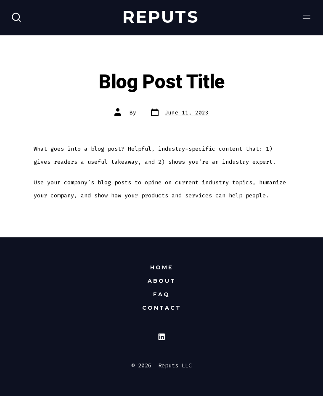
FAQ (161, 294)
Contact (161, 308)
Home (161, 267)
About (162, 281)
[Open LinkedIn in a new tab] (161, 337)
